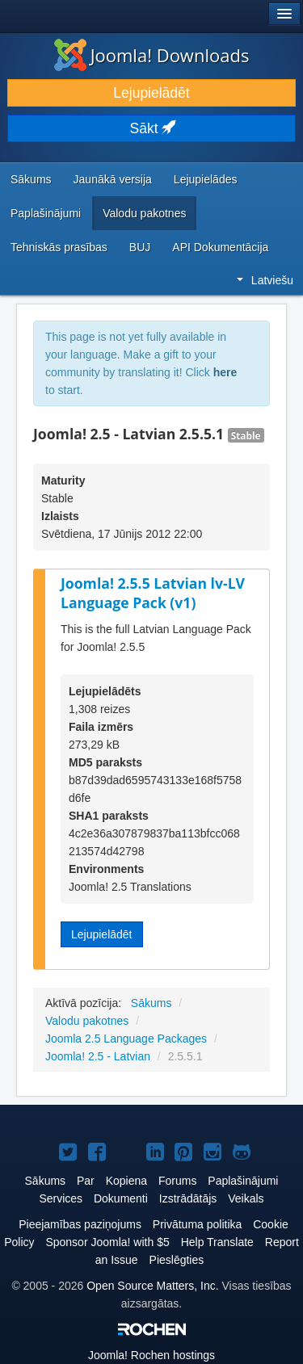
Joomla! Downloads (152, 55)
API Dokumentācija (220, 247)
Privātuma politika (197, 1224)
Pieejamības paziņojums (80, 1224)
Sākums (31, 179)
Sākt (152, 128)
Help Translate (217, 1242)
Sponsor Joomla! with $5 (107, 1242)
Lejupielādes (206, 179)
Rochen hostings (151, 1355)
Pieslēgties (176, 1259)
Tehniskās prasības (59, 247)
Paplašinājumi (46, 213)
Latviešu (265, 280)
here (225, 372)
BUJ (139, 247)
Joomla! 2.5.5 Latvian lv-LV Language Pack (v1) (153, 593)
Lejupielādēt (151, 93)
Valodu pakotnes (144, 213)
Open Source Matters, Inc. (152, 1285)
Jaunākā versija (113, 179)
